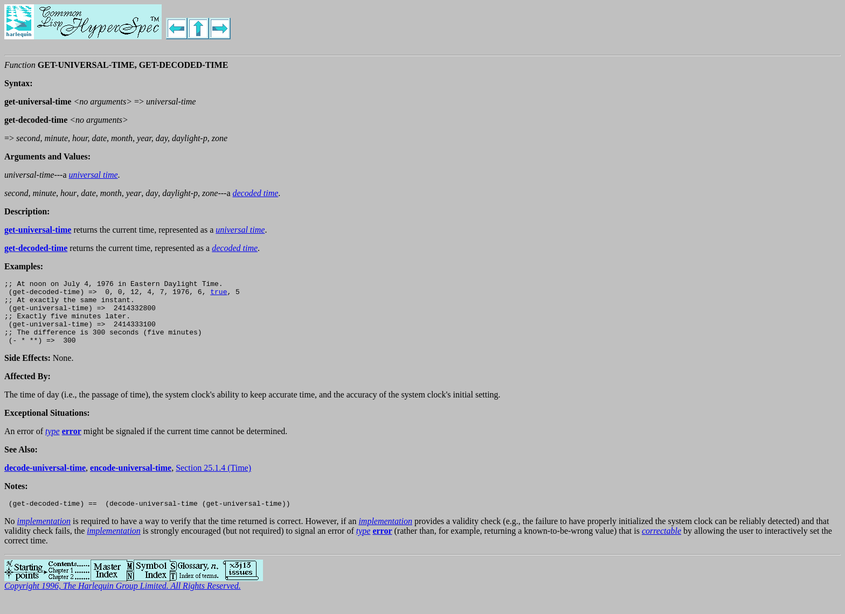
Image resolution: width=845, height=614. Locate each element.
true (218, 294)
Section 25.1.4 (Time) (213, 480)
